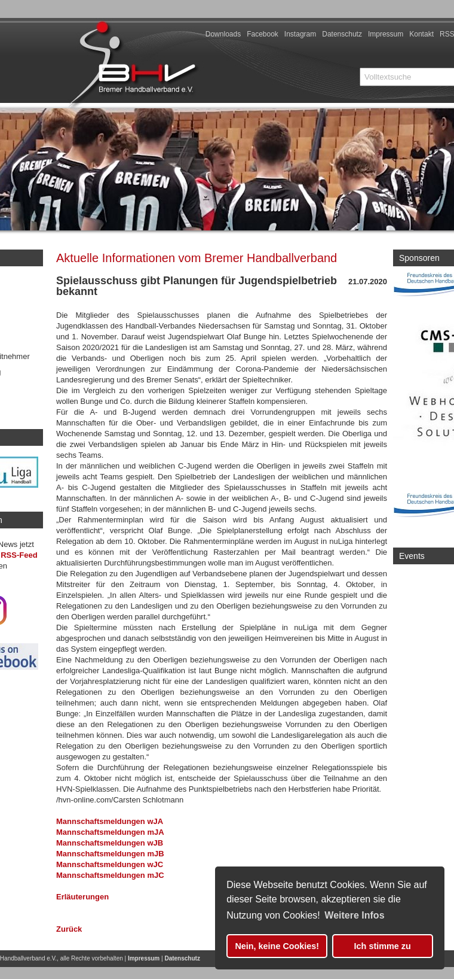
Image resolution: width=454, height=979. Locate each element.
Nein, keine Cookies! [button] (277, 946)
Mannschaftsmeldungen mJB (110, 853)
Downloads (223, 34)
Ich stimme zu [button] (382, 946)
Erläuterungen (82, 896)
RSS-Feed (19, 555)
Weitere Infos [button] (354, 915)
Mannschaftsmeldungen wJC (109, 864)
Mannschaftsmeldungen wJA (109, 821)
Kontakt (421, 34)
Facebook (262, 34)
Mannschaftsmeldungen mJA (110, 832)
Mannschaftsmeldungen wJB (109, 842)
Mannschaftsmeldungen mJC (110, 875)
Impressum (385, 34)
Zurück (69, 929)
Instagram (300, 34)
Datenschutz (342, 34)
